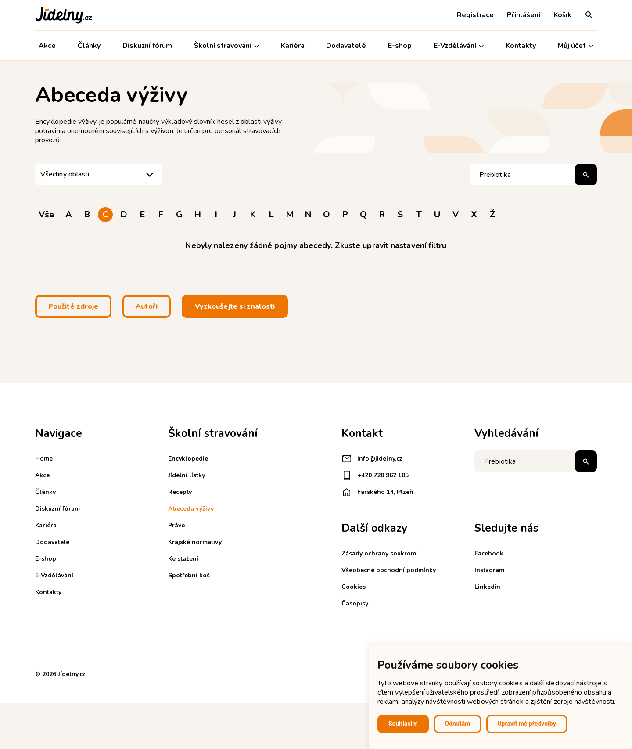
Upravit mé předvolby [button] (526, 723)
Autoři (147, 306)
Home (44, 458)
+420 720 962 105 (375, 475)
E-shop (400, 45)
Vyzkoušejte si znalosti (235, 306)
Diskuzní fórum (147, 45)
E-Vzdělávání (459, 45)
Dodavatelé (346, 45)
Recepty (180, 492)
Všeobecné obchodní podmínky (388, 570)
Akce (47, 45)
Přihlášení (523, 15)
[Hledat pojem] (533, 174)
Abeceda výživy (191, 508)
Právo (176, 525)
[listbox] (98, 174)
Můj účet (575, 45)
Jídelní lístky (186, 475)
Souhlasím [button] (403, 723)
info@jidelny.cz (371, 459)
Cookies (353, 587)
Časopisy (354, 603)
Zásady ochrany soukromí (379, 553)
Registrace (475, 15)
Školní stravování (226, 45)
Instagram (489, 570)
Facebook (488, 553)
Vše (46, 214)
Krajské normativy (195, 542)
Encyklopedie (188, 458)
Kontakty (521, 45)
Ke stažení (183, 559)
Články (89, 45)
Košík (562, 15)
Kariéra (293, 45)
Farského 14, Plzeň (377, 492)
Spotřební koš (189, 575)
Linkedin (487, 587)
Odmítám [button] (457, 723)
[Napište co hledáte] (535, 461)
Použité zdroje (73, 306)
